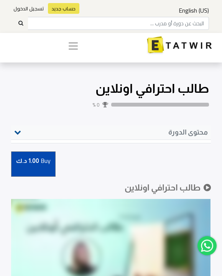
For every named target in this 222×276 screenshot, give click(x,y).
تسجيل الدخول (28, 8)
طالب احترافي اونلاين (152, 88)
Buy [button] (33, 161)
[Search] (20, 23)
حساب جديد (64, 8)
